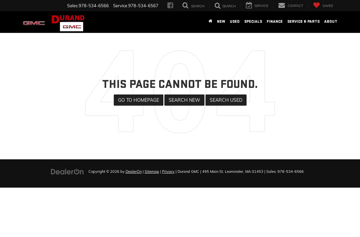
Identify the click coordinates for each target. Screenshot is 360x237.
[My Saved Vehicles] (323, 5)
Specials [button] (253, 21)
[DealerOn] (67, 171)
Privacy (168, 171)
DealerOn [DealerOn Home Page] (134, 171)
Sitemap (152, 171)
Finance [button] (275, 21)
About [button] (330, 21)
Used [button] (235, 21)
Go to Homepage (138, 100)
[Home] (210, 21)
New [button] (221, 21)
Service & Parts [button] (303, 21)
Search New (184, 100)
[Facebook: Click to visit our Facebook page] (170, 5)
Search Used (226, 100)
